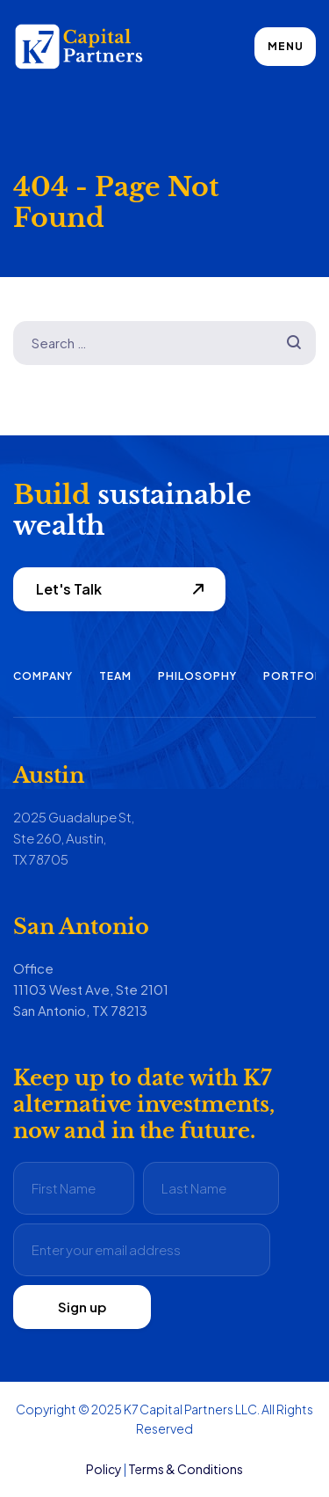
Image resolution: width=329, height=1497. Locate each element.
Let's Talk (69, 589)
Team (115, 676)
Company (43, 676)
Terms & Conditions (185, 1469)
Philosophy (197, 676)
